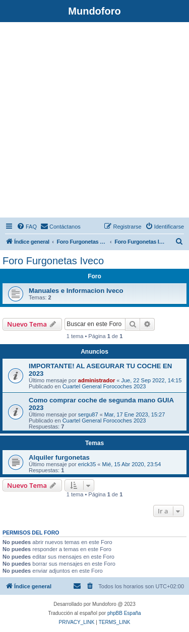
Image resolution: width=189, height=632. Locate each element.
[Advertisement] (94, 121)
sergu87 (88, 414)
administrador (96, 380)
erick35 (87, 464)
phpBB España (124, 613)
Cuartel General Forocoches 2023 (104, 386)
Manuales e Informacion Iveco (76, 290)
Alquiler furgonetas (59, 457)
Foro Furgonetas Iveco (53, 260)
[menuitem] (27, 227)
